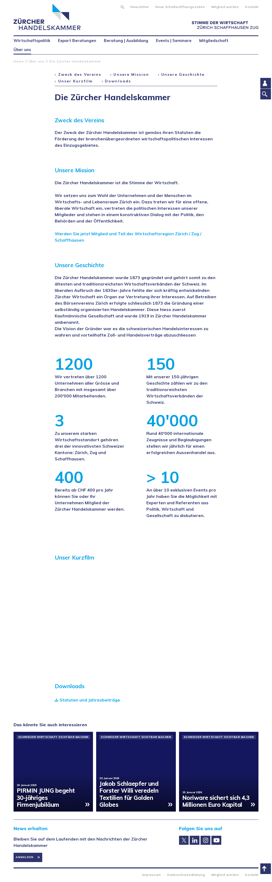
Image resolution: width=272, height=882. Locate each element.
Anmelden (24, 857)
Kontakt (251, 7)
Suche (122, 6)
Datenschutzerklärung (186, 875)
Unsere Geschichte (183, 74)
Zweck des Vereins (79, 74)
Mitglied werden (225, 7)
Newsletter (139, 7)
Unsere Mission (131, 74)
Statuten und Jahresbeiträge (90, 700)
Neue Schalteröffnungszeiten (180, 7)
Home (19, 61)
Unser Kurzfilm (75, 81)
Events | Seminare (174, 40)
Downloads (118, 81)
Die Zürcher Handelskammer (75, 61)
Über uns (36, 61)
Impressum (151, 875)
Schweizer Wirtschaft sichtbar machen (53, 737)
